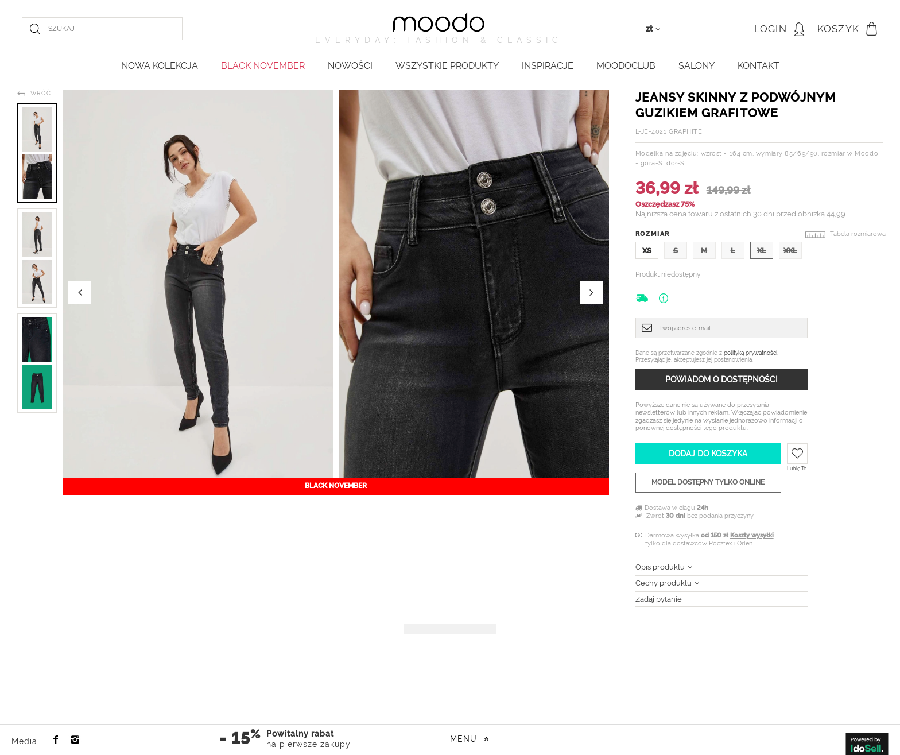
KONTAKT (758, 65)
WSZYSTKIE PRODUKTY (447, 65)
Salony (696, 65)
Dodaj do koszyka (708, 453)
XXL (790, 250)
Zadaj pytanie (658, 599)
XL (761, 250)
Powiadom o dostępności (721, 379)
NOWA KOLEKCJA (159, 65)
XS (646, 250)
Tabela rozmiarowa (858, 234)
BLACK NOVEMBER (263, 65)
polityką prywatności (750, 353)
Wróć (40, 93)
